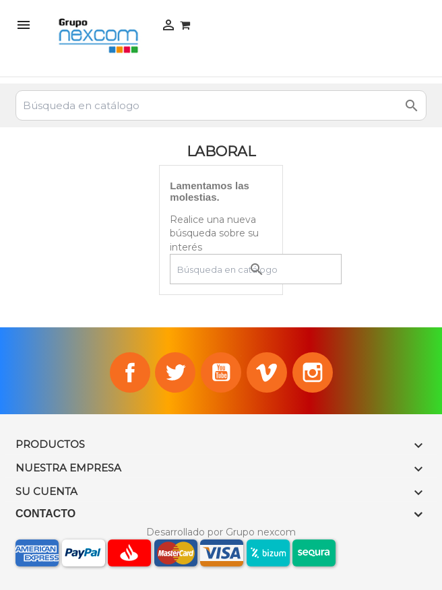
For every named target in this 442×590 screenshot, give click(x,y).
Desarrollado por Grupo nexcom (221, 532)
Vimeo (267, 372)
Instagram (312, 372)
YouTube (221, 372)
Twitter (175, 372)
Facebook (130, 372)
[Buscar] (221, 105)
